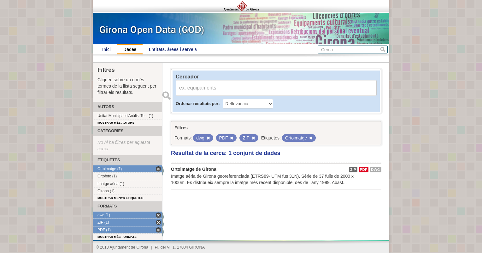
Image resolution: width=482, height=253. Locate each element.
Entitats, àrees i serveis (173, 49)
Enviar (166, 95)
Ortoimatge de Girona (193, 169)
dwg (375, 169)
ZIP (353, 169)
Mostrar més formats (117, 236)
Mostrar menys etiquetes (120, 198)
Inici (106, 49)
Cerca (382, 49)
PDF (363, 169)
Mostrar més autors (115, 122)
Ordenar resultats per (197, 103)
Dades (129, 49)
